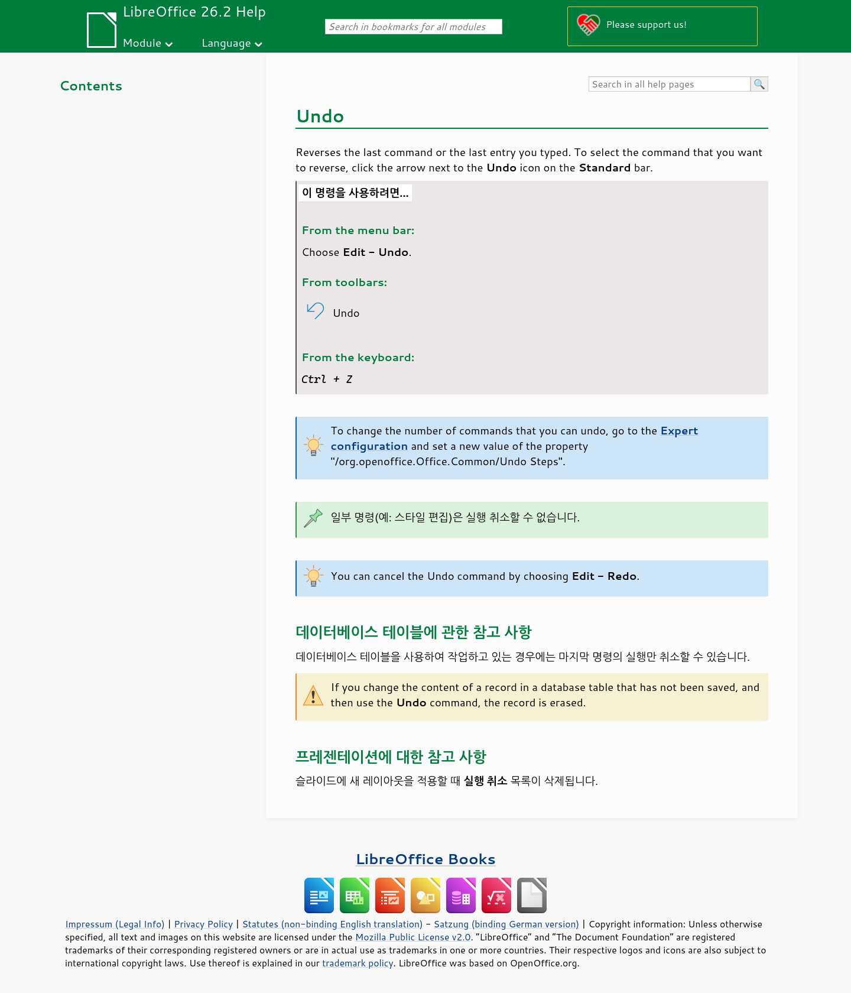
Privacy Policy (203, 923)
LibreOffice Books (425, 858)
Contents (90, 85)
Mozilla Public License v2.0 (413, 936)
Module (141, 42)
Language (226, 42)
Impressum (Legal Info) (115, 923)
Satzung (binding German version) (507, 923)
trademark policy (357, 962)
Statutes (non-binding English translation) (332, 923)
